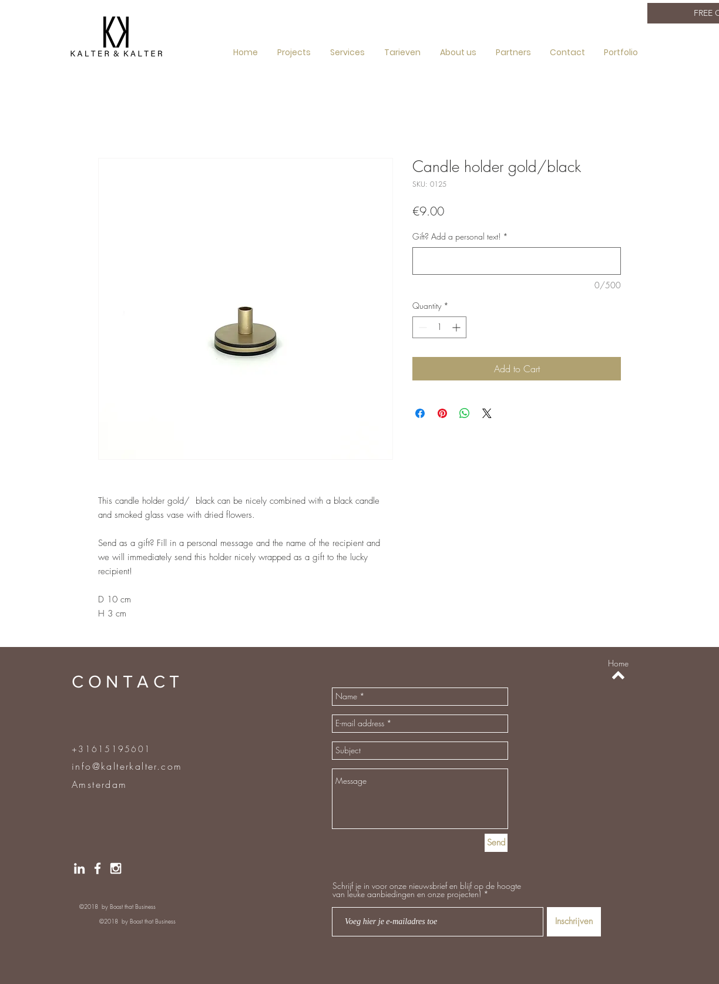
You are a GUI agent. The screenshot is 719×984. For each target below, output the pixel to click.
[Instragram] (115, 868)
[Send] (496, 843)
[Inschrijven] (574, 921)
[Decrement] (421, 327)
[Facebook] (97, 868)
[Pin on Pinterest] (442, 413)
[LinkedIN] (79, 868)
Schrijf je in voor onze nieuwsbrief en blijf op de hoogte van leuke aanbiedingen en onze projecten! (426, 890)
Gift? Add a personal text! (460, 236)
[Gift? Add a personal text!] (516, 260)
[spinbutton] (439, 327)
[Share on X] (487, 413)
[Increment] (457, 327)
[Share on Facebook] (420, 413)
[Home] (618, 663)
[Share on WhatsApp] (465, 413)
